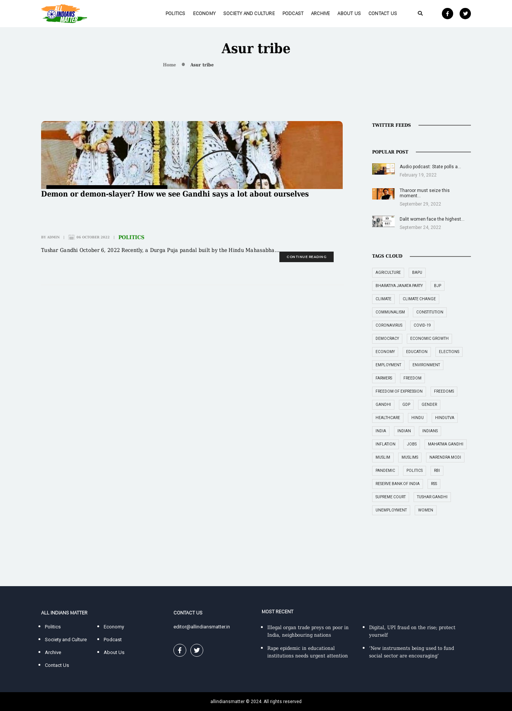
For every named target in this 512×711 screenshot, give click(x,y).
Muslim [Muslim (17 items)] (383, 457)
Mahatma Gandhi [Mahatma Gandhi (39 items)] (445, 444)
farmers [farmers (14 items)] (384, 378)
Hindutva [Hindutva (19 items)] (444, 418)
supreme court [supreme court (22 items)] (391, 497)
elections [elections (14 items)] (449, 352)
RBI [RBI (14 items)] (437, 470)
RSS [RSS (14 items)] (434, 484)
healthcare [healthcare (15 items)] (388, 418)
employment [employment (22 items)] (388, 365)
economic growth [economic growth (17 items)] (429, 338)
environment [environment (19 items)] (426, 365)
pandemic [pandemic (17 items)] (385, 470)
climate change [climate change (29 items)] (419, 299)
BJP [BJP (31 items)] (437, 286)
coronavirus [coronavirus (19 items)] (389, 325)
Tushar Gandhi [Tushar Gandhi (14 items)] (432, 497)
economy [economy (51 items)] (385, 352)
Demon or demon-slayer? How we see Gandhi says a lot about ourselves (175, 193)
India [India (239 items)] (381, 431)
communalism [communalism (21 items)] (390, 312)
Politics (175, 13)
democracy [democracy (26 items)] (387, 338)
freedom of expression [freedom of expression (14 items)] (399, 391)
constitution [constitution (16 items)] (429, 312)
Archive (320, 13)
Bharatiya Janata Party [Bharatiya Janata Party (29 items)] (399, 286)
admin (53, 237)
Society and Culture (249, 13)
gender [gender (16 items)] (429, 404)
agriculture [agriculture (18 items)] (388, 272)
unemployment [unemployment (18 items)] (391, 510)
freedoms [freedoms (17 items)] (444, 391)
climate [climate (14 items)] (383, 299)
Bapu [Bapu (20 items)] (417, 272)
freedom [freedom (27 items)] (412, 378)
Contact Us (382, 13)
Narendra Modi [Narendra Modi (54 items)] (445, 457)
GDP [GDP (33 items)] (406, 404)
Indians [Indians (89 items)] (430, 431)
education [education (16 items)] (417, 352)
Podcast (293, 13)
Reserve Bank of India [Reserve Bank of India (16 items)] (398, 484)
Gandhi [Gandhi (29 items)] (383, 404)
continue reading (307, 257)
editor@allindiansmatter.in (201, 627)
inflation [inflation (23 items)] (385, 444)
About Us (349, 13)
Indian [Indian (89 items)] (404, 431)
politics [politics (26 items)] (414, 470)
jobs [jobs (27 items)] (412, 444)
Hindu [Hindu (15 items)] (417, 418)
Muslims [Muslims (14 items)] (410, 457)
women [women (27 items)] (425, 510)
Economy (204, 13)
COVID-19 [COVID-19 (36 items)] (422, 325)
